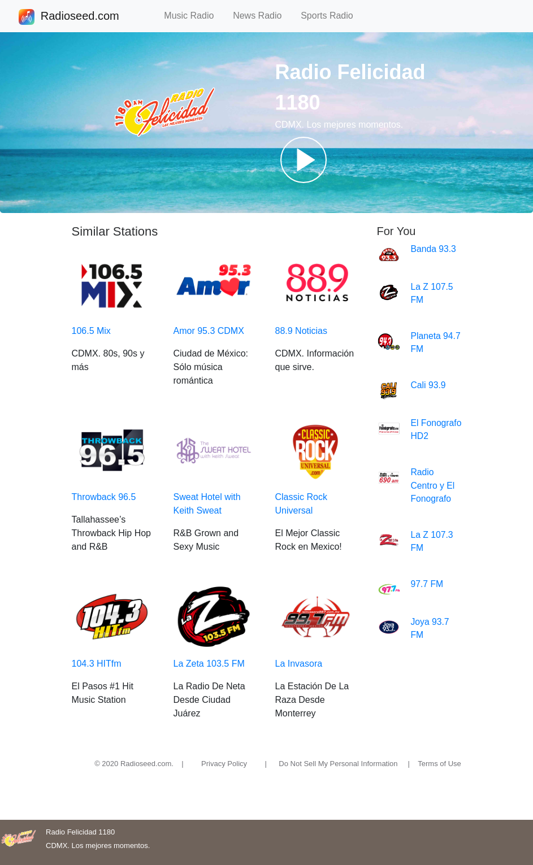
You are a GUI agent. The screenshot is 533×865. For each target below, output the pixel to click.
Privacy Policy (224, 763)
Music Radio (194, 15)
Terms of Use (439, 763)
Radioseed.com (79, 17)
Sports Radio (332, 15)
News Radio (262, 15)
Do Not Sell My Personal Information (338, 763)
